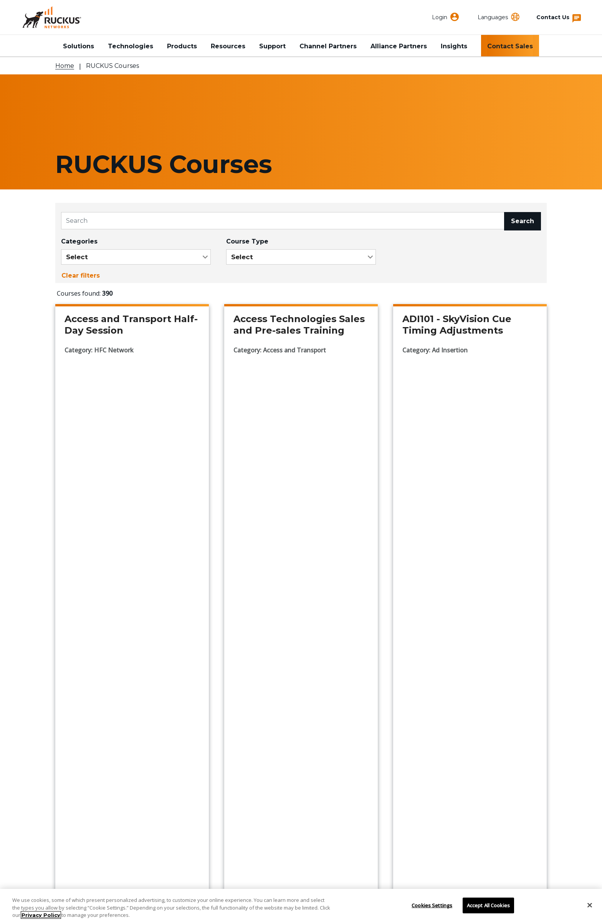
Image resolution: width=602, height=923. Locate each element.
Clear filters (80, 275)
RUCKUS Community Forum (438, 723)
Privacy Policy (41, 915)
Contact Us (73, 712)
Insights (454, 46)
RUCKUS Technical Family (435, 712)
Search (522, 221)
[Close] (589, 905)
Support (272, 46)
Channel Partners (328, 46)
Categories (79, 241)
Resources (228, 46)
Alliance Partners (398, 46)
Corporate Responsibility (265, 723)
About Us (239, 712)
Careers (237, 768)
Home (64, 65)
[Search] (282, 220)
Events (235, 735)
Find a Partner (78, 735)
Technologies (130, 46)
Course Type (247, 241)
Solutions (78, 46)
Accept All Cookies (488, 905)
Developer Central (423, 735)
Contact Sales (510, 46)
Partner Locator (81, 746)
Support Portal (79, 723)
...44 (324, 611)
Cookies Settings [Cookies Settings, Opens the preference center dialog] (432, 905)
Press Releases (249, 746)
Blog (232, 757)
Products (182, 46)
